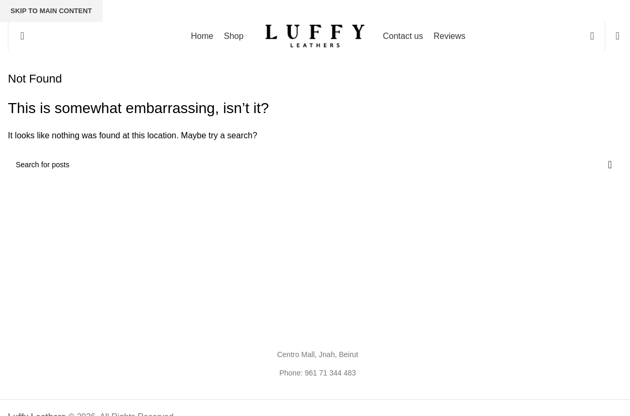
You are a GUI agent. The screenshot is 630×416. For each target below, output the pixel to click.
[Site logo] (315, 35)
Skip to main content (51, 11)
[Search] (19, 35)
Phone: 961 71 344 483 (317, 373)
